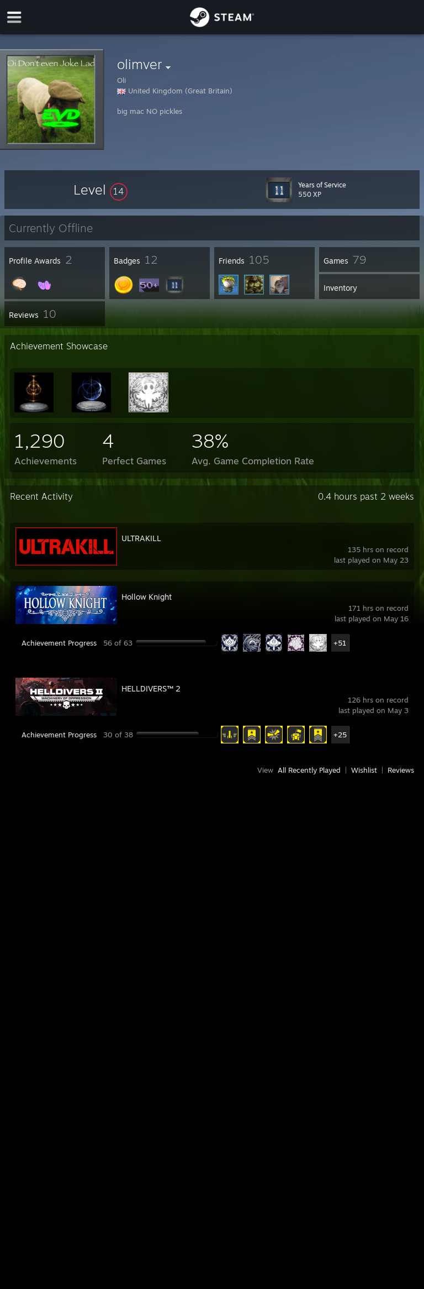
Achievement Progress (59, 642)
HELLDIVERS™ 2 (151, 688)
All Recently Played (309, 770)
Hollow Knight (146, 596)
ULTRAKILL (141, 538)
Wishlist (364, 770)
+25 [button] (340, 734)
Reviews (401, 770)
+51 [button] (339, 642)
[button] (100, 190)
